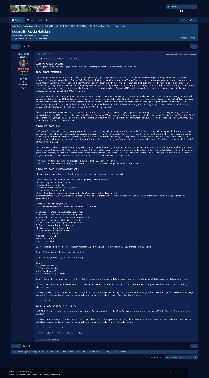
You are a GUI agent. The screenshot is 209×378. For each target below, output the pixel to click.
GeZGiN (25, 54)
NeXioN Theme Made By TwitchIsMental (46, 374)
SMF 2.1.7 (13, 372)
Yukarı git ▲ (175, 372)
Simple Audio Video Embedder (20, 374)
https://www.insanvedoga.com (47, 339)
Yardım (156, 372)
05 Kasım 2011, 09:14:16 (44, 54)
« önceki (183, 38)
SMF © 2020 (22, 372)
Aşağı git (15, 46)
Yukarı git (15, 346)
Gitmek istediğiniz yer (155, 357)
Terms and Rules (165, 372)
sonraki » (192, 38)
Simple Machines (34, 372)
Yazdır (194, 46)
